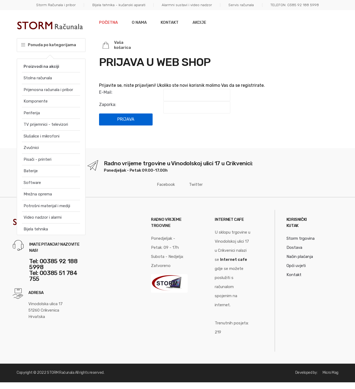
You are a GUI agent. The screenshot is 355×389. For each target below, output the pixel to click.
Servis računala (241, 5)
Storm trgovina (300, 238)
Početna (108, 22)
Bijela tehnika (36, 229)
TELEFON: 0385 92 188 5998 (294, 5)
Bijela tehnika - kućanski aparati (118, 5)
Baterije (31, 170)
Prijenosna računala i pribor (48, 89)
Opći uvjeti (296, 265)
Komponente (36, 101)
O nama (139, 22)
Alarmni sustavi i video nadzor (187, 5)
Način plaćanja (299, 256)
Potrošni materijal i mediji (47, 205)
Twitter (193, 184)
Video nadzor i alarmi (43, 217)
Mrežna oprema (38, 194)
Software (32, 182)
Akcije (199, 22)
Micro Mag (330, 372)
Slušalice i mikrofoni (41, 136)
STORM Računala (60, 372)
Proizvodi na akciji (41, 66)
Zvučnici (31, 147)
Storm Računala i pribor (56, 5)
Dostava (294, 247)
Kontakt (170, 22)
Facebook (163, 184)
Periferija (32, 113)
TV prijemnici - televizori (46, 124)
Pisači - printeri (37, 159)
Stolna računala (38, 78)
